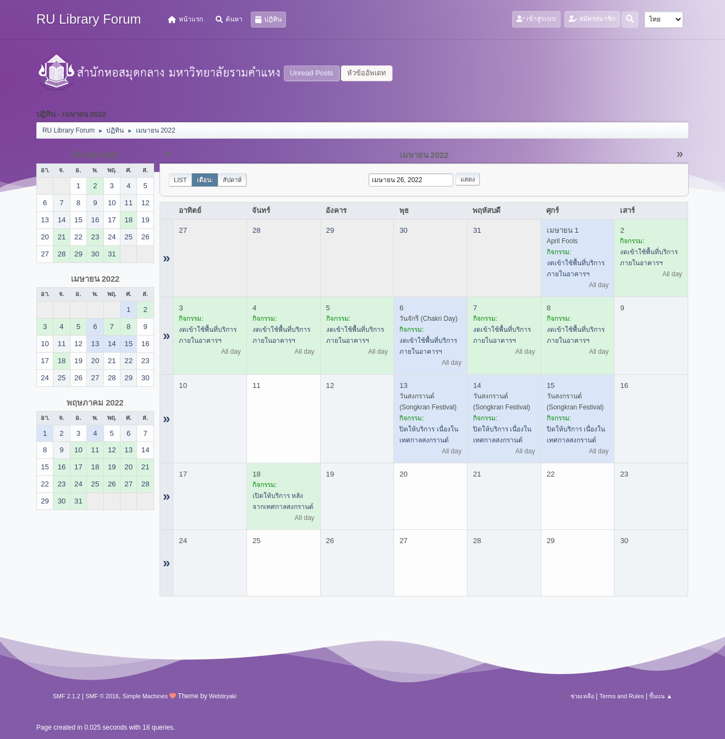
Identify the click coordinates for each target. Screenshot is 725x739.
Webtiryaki (223, 696)
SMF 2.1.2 (66, 696)
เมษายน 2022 (95, 279)
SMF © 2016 (102, 696)
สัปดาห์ (232, 180)
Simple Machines (145, 696)
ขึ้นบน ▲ (660, 696)
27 (183, 230)
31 (477, 230)
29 (330, 230)
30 (403, 230)
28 (256, 230)
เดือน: (205, 180)
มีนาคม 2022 (95, 155)
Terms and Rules (622, 696)
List (180, 180)
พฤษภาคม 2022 (95, 402)
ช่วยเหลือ (582, 696)
